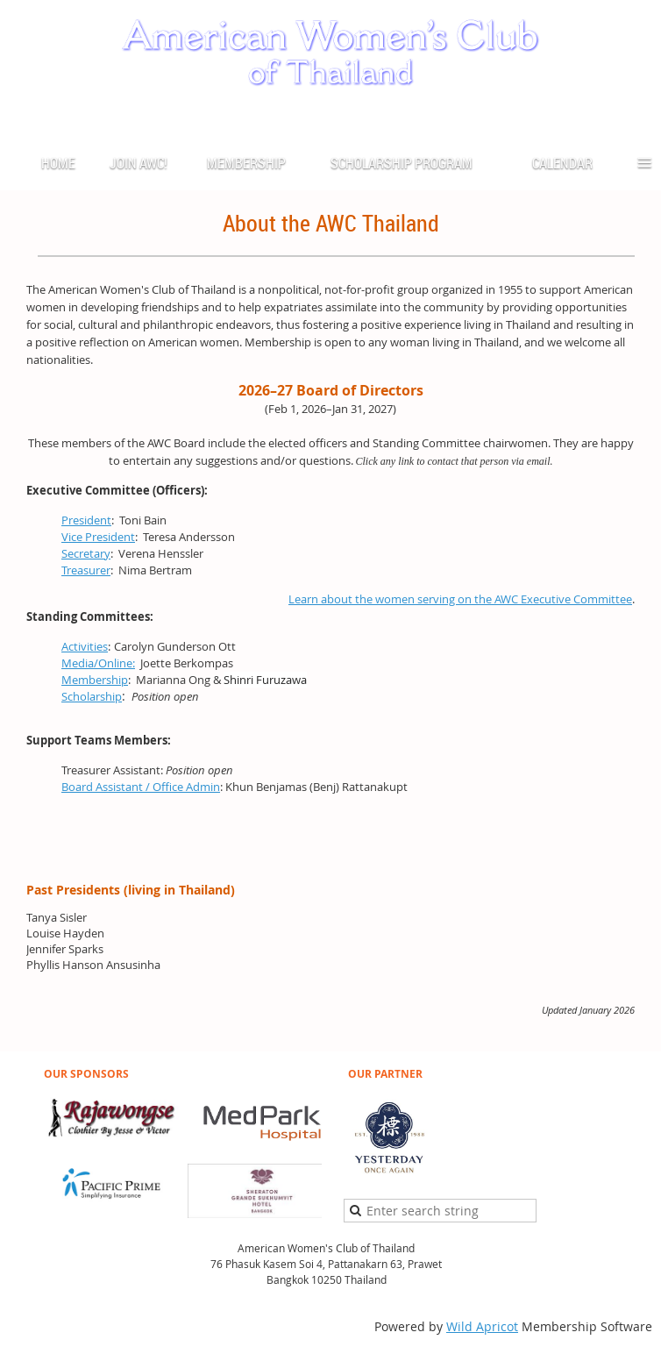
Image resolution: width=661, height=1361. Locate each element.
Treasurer (85, 570)
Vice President (98, 537)
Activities (84, 646)
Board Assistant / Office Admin (140, 787)
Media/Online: (98, 663)
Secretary (85, 553)
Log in (634, 117)
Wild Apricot (482, 1326)
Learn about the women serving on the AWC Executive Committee (460, 599)
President (86, 520)
